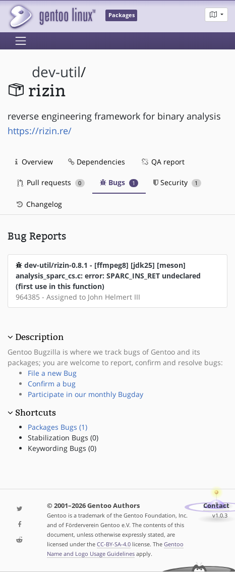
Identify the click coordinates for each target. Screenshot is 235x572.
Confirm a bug (52, 383)
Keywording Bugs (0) (62, 448)
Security (177, 182)
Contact (216, 505)
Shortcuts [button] (35, 413)
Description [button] (39, 337)
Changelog (38, 204)
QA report (162, 161)
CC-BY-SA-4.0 (114, 544)
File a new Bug (52, 373)
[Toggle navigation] (20, 40)
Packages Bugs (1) (57, 427)
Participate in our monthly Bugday (85, 394)
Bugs (119, 182)
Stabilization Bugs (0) (63, 437)
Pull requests (51, 182)
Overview (34, 161)
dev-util (56, 72)
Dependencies (96, 161)
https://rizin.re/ (40, 131)
